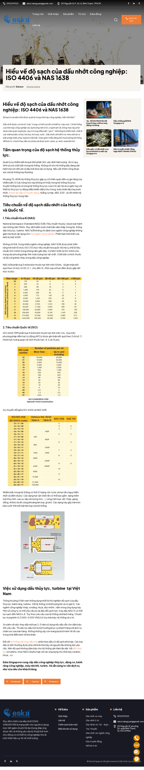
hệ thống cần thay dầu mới (23, 651)
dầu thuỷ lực (20, 661)
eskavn (21, 84)
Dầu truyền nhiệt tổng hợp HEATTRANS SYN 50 (124, 150)
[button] (115, 19)
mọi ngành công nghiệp (63, 242)
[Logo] (17, 19)
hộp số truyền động (42, 201)
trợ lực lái (26, 201)
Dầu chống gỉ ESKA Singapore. (122, 122)
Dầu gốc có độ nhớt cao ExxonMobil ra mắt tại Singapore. (97, 151)
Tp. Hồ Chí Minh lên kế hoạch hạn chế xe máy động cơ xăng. (96, 123)
